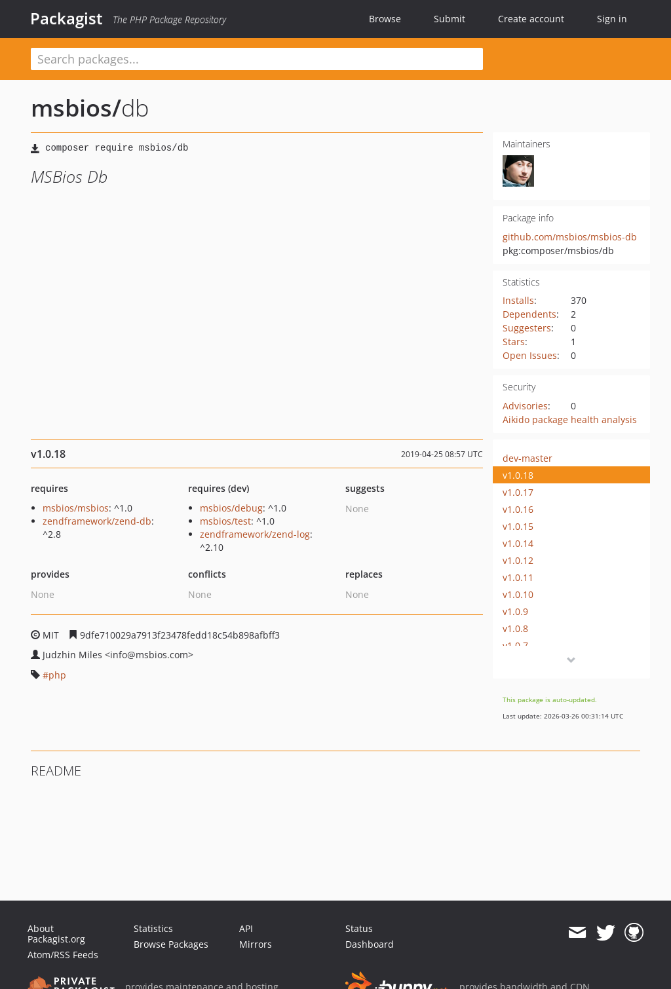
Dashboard (369, 944)
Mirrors (255, 944)
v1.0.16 (518, 509)
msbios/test (225, 521)
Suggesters (527, 328)
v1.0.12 (518, 560)
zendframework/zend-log (255, 534)
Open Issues (530, 355)
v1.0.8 (515, 628)
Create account (531, 18)
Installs (518, 300)
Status (359, 928)
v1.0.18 (518, 475)
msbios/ (76, 108)
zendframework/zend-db (97, 521)
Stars (514, 341)
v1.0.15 (518, 526)
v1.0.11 (518, 577)
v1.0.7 (515, 645)
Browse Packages (171, 944)
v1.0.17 (518, 492)
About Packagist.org (56, 933)
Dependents (529, 314)
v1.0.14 (518, 543)
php (57, 675)
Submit (449, 18)
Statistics (153, 928)
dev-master (527, 458)
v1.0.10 (518, 594)
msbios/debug (231, 508)
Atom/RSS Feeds (63, 954)
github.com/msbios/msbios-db (570, 237)
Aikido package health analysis (570, 419)
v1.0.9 (515, 611)
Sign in (612, 18)
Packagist (66, 18)
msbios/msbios (76, 508)
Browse (385, 18)
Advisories (525, 406)
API (246, 928)
